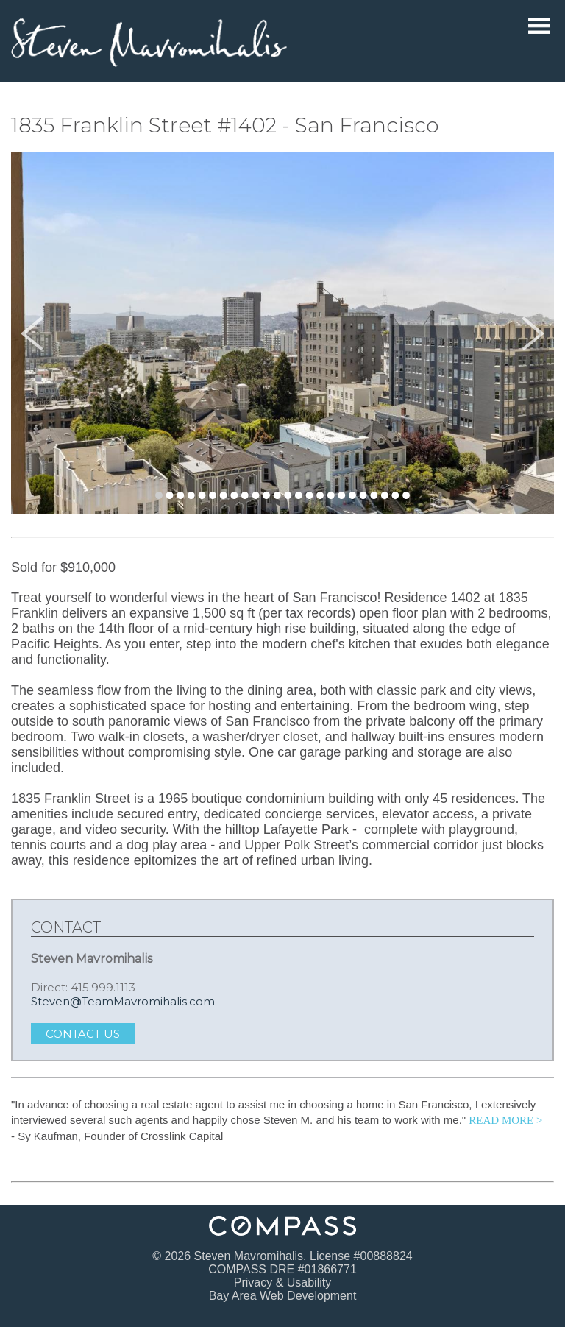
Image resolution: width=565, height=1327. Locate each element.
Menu (539, 25)
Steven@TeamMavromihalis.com (123, 1001)
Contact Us (83, 1034)
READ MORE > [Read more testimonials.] (505, 1120)
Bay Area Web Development (283, 1295)
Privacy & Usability (282, 1282)
